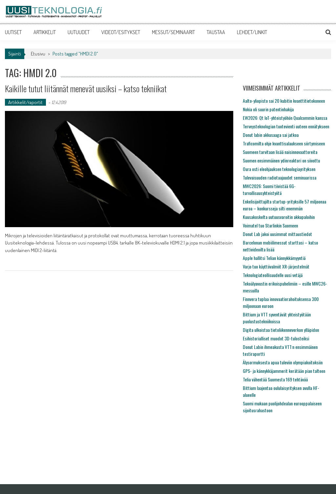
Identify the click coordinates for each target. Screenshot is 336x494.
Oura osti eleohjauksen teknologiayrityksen (279, 168)
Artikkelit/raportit (25, 102)
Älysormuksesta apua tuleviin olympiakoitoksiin (283, 362)
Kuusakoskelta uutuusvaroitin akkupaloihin (279, 216)
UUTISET (13, 32)
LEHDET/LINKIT (252, 32)
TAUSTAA (216, 32)
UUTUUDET (79, 32)
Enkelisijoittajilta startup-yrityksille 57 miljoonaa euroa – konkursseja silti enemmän (284, 205)
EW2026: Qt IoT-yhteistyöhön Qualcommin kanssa (285, 117)
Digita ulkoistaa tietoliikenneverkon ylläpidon (281, 329)
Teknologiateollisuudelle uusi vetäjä (273, 274)
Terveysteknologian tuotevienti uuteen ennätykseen (286, 126)
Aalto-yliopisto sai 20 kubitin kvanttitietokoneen (284, 100)
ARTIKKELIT (44, 32)
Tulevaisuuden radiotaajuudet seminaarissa (279, 177)
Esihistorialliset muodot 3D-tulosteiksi (276, 338)
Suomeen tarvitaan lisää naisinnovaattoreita (280, 151)
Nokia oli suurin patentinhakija (268, 109)
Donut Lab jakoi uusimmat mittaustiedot (277, 233)
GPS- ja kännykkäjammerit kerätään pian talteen (284, 370)
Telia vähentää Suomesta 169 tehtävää (275, 379)
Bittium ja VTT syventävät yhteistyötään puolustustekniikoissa (277, 318)
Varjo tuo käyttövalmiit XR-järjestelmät (276, 266)
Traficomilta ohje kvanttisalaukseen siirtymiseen (284, 143)
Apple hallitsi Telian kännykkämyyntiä (274, 257)
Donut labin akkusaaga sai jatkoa (271, 134)
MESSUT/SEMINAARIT (173, 32)
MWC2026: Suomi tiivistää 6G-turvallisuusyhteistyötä (269, 189)
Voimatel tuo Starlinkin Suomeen (270, 225)
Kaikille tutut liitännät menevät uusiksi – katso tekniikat (86, 88)
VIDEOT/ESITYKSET (120, 32)
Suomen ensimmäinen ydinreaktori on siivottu (281, 160)
